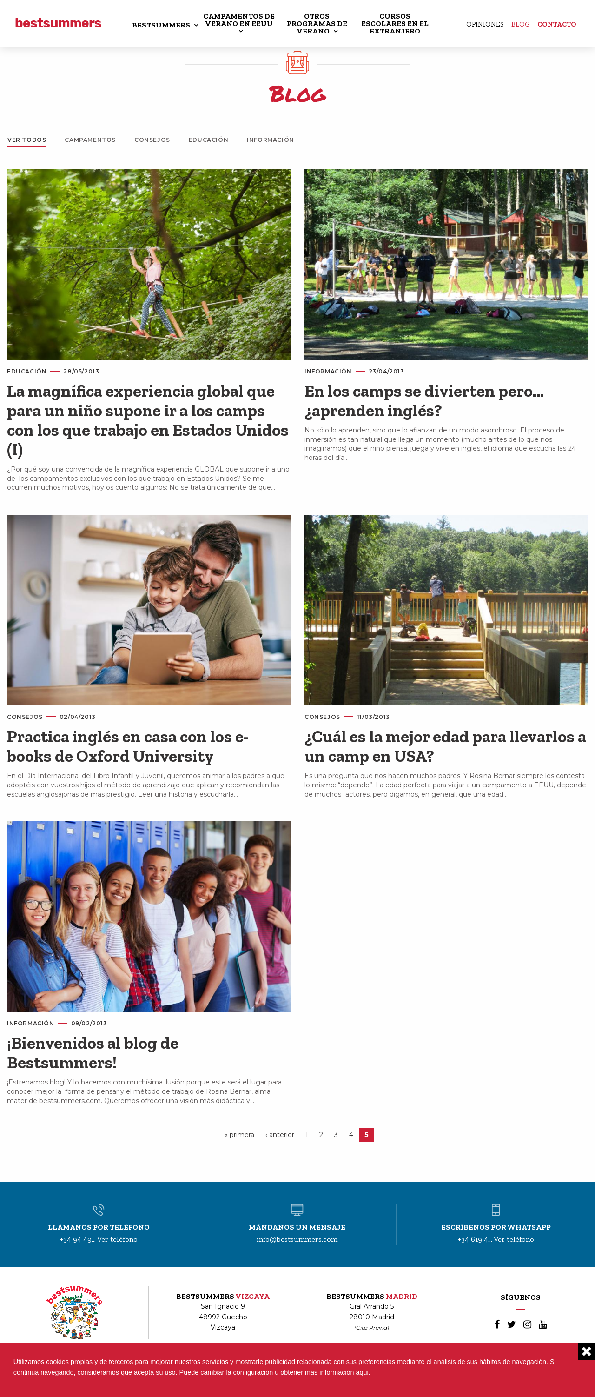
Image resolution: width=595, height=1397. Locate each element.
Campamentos (90, 139)
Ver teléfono (117, 1239)
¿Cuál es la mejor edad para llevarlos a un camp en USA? (445, 746)
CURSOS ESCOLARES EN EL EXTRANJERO (395, 23)
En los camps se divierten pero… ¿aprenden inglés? (424, 400)
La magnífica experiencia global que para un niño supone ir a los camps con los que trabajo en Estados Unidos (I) (148, 420)
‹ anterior (279, 1135)
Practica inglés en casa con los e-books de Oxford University (128, 746)
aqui (362, 1372)
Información (270, 139)
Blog (520, 24)
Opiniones (485, 24)
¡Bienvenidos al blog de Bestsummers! (92, 1052)
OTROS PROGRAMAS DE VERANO (317, 23)
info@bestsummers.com (297, 1239)
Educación (208, 139)
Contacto (556, 24)
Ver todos (26, 139)
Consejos (152, 139)
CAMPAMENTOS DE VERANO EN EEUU (239, 20)
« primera (239, 1135)
